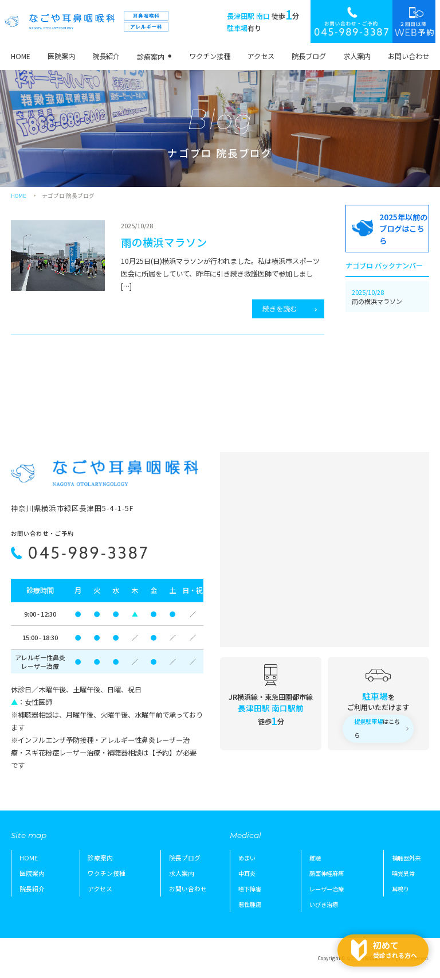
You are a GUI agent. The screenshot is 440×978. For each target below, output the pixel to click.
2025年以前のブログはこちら (403, 228)
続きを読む (279, 308)
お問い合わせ (408, 56)
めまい (247, 858)
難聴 (315, 858)
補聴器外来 (406, 858)
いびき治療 (323, 904)
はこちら (377, 728)
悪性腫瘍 (249, 904)
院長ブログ (309, 56)
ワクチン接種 (209, 56)
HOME (20, 56)
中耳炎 (247, 873)
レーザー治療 (326, 889)
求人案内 (357, 56)
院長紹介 (106, 56)
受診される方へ (395, 949)
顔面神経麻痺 (326, 873)
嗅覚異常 (403, 873)
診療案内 (150, 57)
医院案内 (61, 56)
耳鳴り (400, 889)
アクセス (260, 56)
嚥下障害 (249, 889)
